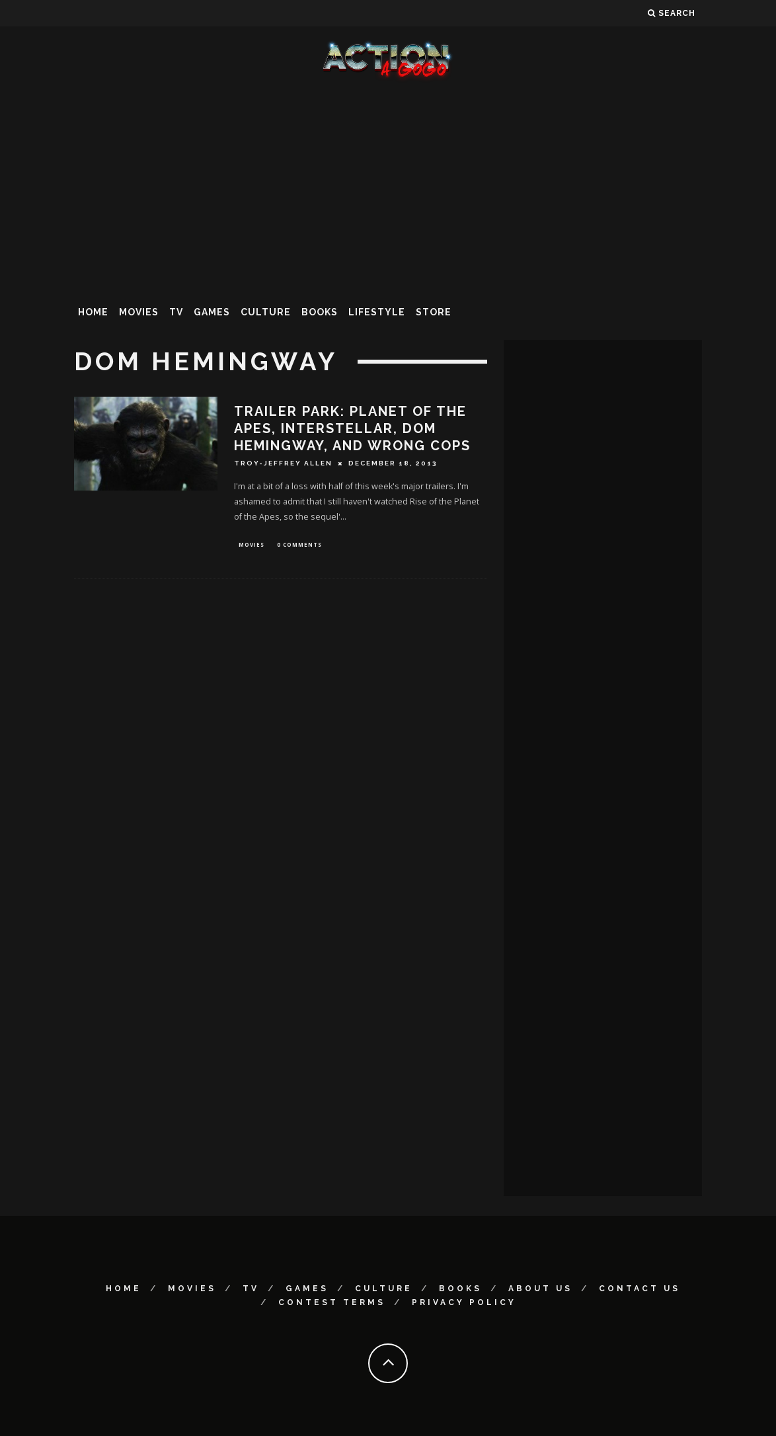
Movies (139, 312)
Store (433, 312)
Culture (266, 312)
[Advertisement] (388, 187)
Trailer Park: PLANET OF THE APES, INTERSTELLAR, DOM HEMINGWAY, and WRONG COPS (352, 428)
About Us (540, 1288)
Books (319, 312)
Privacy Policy (464, 1302)
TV (176, 312)
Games (212, 312)
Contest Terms (331, 1302)
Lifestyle (376, 312)
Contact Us (639, 1288)
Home (93, 312)
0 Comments (299, 545)
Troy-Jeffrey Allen (283, 463)
